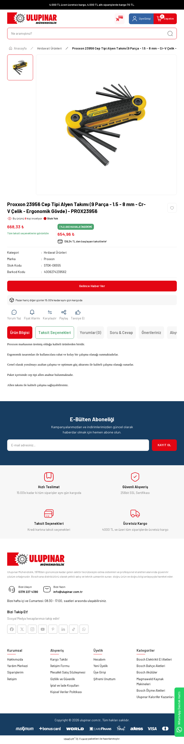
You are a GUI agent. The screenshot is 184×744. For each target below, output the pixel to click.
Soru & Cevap (121, 333)
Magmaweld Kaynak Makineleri (150, 683)
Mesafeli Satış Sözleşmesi (67, 674)
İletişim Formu (59, 668)
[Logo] (32, 18)
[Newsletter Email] (78, 446)
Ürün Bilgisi (19, 333)
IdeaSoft (69, 740)
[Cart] (164, 18)
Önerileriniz (151, 333)
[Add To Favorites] (172, 208)
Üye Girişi (99, 674)
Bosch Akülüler (147, 674)
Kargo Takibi (59, 661)
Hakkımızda (15, 661)
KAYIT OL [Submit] (164, 446)
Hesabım (99, 661)
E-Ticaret (82, 740)
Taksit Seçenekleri (54, 333)
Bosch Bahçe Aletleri (151, 668)
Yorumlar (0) (90, 333)
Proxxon (49, 259)
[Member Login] (137, 18)
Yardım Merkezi (17, 668)
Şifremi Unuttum (104, 681)
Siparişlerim (15, 674)
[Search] (92, 33)
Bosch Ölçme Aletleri (151, 692)
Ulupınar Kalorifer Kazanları (155, 699)
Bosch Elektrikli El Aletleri (154, 661)
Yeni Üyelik (100, 668)
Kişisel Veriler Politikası (66, 694)
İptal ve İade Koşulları (64, 687)
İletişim (12, 681)
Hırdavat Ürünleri (55, 252)
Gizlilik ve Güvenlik (62, 681)
